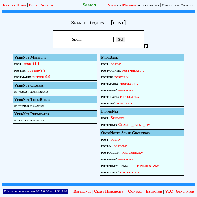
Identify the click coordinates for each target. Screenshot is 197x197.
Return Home (14, 5)
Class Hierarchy (108, 191)
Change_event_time (135, 124)
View (112, 5)
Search (47, 5)
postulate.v (130, 96)
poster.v (121, 77)
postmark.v (129, 83)
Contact (135, 191)
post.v (116, 64)
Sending (117, 118)
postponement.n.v (144, 165)
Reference (82, 191)
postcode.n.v (132, 152)
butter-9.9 (37, 70)
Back (33, 5)
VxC (169, 191)
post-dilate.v (133, 70)
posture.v (124, 103)
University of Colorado (178, 5)
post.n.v (120, 146)
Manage (129, 5)
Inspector (154, 191)
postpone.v (127, 90)
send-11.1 (31, 64)
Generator (185, 191)
